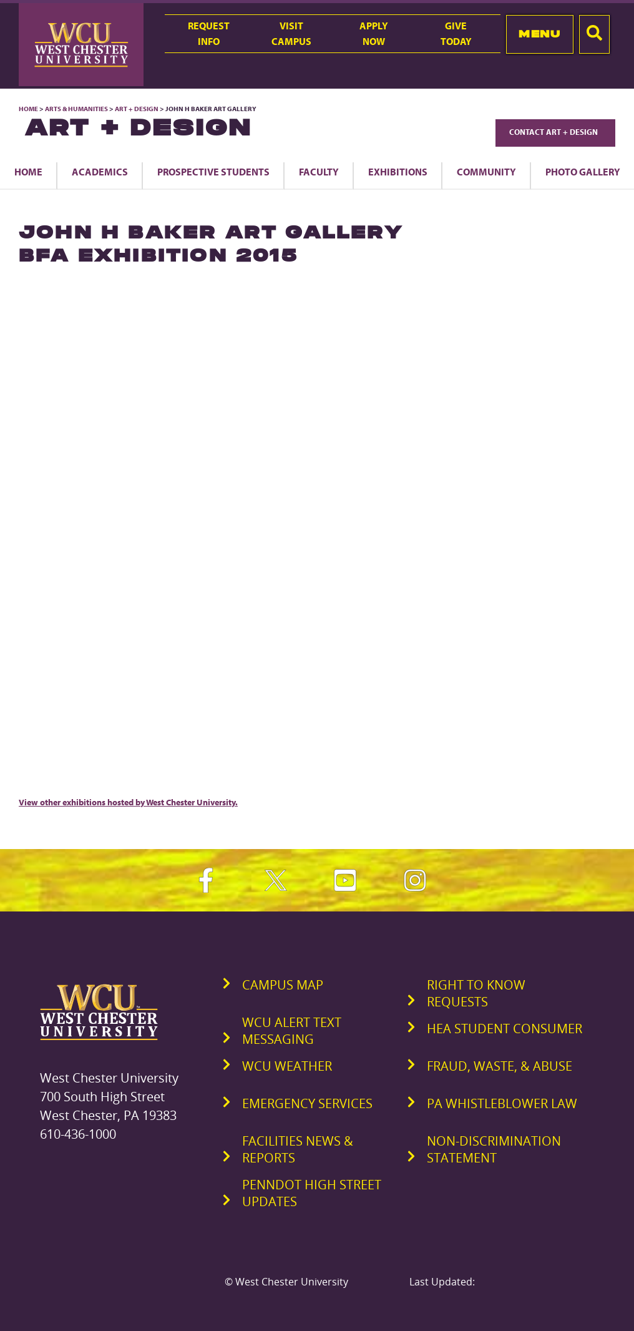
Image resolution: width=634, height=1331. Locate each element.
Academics (100, 171)
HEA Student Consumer (504, 1028)
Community (486, 171)
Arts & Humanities (76, 108)
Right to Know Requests (476, 993)
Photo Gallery (582, 171)
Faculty (319, 171)
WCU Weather (287, 1066)
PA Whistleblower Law (502, 1103)
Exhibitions (397, 171)
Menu (539, 34)
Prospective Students (213, 171)
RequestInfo (209, 33)
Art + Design (136, 108)
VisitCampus (291, 33)
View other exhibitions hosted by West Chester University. (128, 802)
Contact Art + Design (555, 132)
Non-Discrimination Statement (494, 1149)
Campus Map (282, 984)
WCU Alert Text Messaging (291, 1031)
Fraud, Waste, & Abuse (499, 1066)
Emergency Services (307, 1103)
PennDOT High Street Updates (311, 1193)
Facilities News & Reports (297, 1149)
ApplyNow (373, 33)
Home (28, 108)
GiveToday (456, 33)
